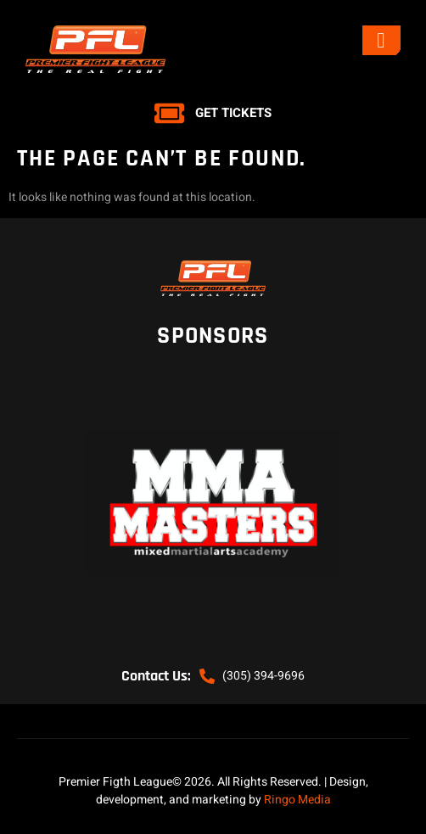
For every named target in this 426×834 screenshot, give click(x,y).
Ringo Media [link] (297, 800)
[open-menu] (381, 40)
